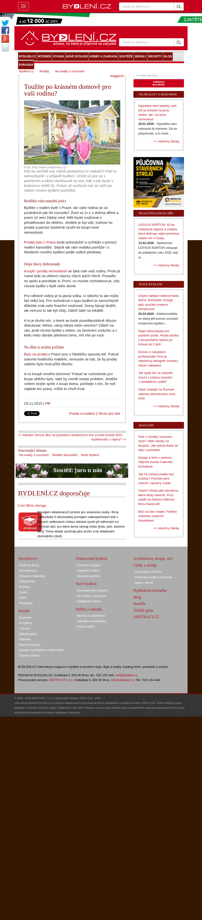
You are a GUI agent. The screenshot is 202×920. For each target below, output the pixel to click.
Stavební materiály (32, 576)
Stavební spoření (88, 576)
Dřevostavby (27, 570)
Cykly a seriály (145, 565)
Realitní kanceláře (64, 455)
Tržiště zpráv (143, 610)
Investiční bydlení (89, 565)
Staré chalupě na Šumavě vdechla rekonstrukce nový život (156, 394)
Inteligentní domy (89, 601)
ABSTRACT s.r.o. (61, 680)
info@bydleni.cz (126, 675)
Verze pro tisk (109, 413)
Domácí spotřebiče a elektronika (41, 650)
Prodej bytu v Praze (40, 242)
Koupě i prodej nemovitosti (45, 271)
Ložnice (24, 628)
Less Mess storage (32, 505)
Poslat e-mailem (82, 413)
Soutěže (139, 604)
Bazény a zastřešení (91, 615)
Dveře (23, 592)
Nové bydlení (90, 455)
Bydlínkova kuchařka (149, 590)
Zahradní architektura (92, 621)
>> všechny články (166, 141)
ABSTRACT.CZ (146, 617)
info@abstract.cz (122, 680)
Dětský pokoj (28, 634)
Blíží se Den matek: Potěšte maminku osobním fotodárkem (157, 516)
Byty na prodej (35, 354)
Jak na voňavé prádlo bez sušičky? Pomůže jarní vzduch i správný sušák (156, 478)
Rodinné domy (29, 565)
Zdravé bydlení (29, 655)
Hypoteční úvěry (88, 570)
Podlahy (24, 587)
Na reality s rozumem (34, 455)
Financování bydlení (91, 558)
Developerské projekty (92, 590)
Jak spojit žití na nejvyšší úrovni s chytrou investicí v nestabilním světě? (155, 377)
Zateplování (27, 581)
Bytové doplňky (29, 644)
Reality (44, 71)
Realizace (26, 603)
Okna (22, 597)
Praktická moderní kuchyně (153, 577)
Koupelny (25, 623)
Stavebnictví (27, 558)
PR (47, 403)
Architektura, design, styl (152, 558)
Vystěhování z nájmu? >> (108, 439)
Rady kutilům (86, 626)
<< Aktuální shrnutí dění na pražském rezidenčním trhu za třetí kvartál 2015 (70, 435)
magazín (117, 76)
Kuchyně (25, 617)
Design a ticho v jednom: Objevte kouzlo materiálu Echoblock (155, 462)
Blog (137, 597)
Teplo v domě (143, 583)
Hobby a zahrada (89, 609)
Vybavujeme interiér (148, 571)
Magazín (146, 425)
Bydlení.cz (26, 71)
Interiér (23, 611)
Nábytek (25, 639)
